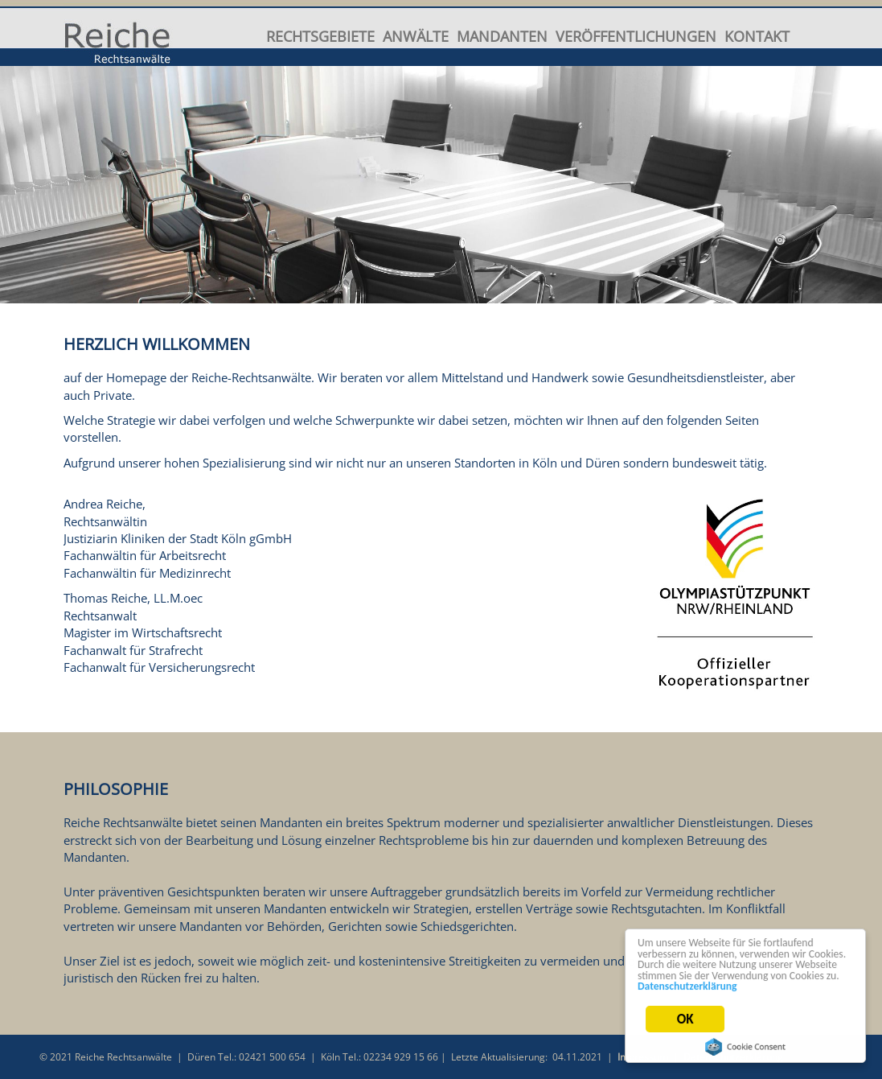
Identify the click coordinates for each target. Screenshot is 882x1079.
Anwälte (416, 35)
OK (685, 1019)
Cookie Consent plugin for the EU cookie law (745, 1047)
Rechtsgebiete (320, 35)
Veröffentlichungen (636, 35)
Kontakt (757, 35)
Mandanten (502, 35)
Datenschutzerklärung (687, 987)
